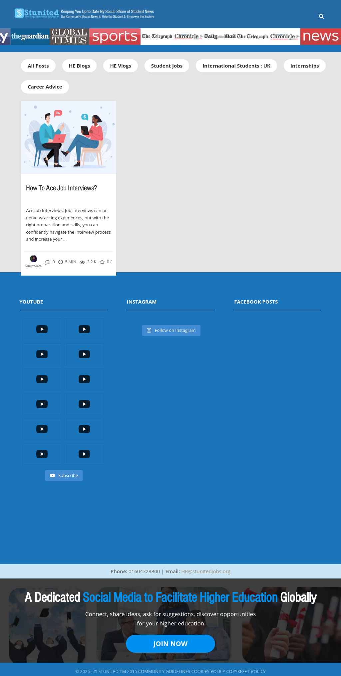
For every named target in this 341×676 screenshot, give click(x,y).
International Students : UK (236, 65)
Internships (304, 65)
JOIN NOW (170, 643)
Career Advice (45, 86)
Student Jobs (166, 65)
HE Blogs (79, 65)
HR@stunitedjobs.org (205, 571)
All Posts (38, 65)
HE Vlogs (120, 65)
